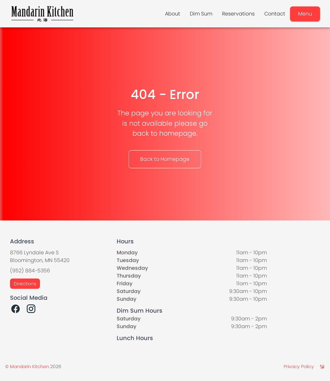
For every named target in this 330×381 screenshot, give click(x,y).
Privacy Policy (299, 366)
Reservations (238, 13)
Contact (274, 13)
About (172, 13)
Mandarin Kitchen (29, 366)
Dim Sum (201, 13)
